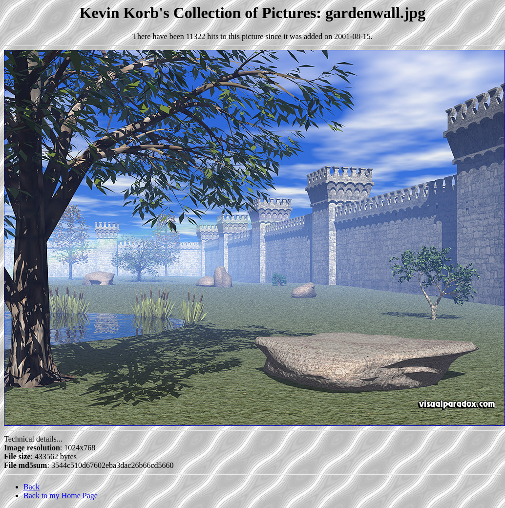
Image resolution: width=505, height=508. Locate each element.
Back (31, 487)
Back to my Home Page (60, 495)
